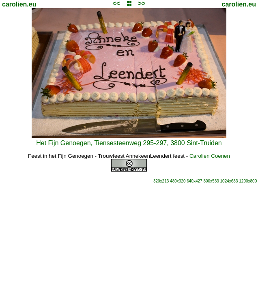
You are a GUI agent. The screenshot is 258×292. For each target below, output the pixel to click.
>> (142, 3)
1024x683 (229, 181)
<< (116, 3)
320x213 (161, 181)
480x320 (177, 181)
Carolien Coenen (209, 156)
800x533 (211, 181)
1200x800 (248, 181)
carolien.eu (19, 4)
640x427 (194, 181)
